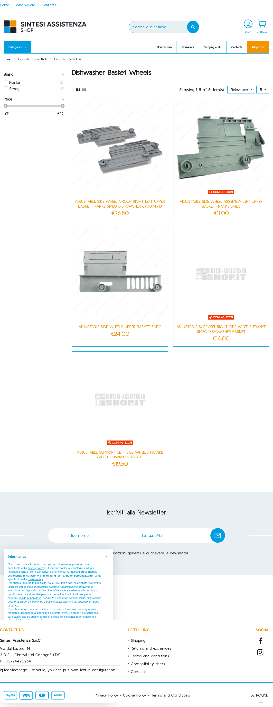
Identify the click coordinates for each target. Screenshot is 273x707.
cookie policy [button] (35, 579)
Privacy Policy (106, 695)
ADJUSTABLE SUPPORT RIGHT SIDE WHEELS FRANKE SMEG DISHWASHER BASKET (221, 328)
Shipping (138, 640)
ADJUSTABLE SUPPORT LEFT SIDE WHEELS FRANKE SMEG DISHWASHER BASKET (120, 454)
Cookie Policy (134, 695)
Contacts (49, 5)
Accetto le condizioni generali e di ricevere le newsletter (138, 553)
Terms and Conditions (170, 695)
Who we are (26, 5)
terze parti (67, 582)
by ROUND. (260, 695)
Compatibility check (148, 663)
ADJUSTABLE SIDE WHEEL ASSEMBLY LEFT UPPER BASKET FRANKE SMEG (221, 203)
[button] (17, 47)
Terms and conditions (150, 656)
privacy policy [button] (36, 568)
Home (5, 5)
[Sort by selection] (241, 89)
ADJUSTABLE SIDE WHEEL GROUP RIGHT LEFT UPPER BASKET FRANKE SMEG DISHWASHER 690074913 (120, 203)
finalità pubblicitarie (30, 598)
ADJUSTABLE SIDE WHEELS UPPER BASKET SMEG (120, 326)
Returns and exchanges (151, 648)
